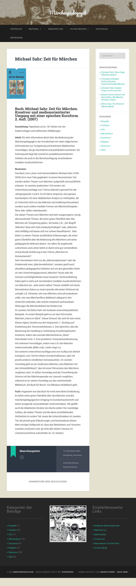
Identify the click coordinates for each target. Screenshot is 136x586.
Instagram (102, 31)
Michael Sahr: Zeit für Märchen (42, 63)
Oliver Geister (78, 31)
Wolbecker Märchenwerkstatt (108, 534)
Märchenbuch (107, 136)
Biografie (105, 124)
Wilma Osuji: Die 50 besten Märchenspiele (112, 107)
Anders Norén (107, 580)
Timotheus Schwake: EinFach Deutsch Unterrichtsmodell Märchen (113, 83)
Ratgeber (105, 144)
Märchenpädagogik (68, 13)
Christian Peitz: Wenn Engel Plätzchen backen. (113, 76)
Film (103, 132)
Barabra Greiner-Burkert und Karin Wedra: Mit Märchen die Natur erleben (113, 99)
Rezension (78, 464)
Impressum (16, 40)
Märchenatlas (101, 543)
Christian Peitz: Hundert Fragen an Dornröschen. (111, 91)
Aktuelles (16, 31)
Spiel (103, 152)
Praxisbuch (68, 464)
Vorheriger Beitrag (71, 471)
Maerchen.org (101, 538)
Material (34, 31)
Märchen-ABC (55, 31)
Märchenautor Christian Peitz (108, 551)
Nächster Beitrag (70, 476)
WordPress (68, 580)
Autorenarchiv (22, 465)
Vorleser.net (100, 547)
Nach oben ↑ (123, 580)
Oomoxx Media (101, 556)
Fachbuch (105, 128)
